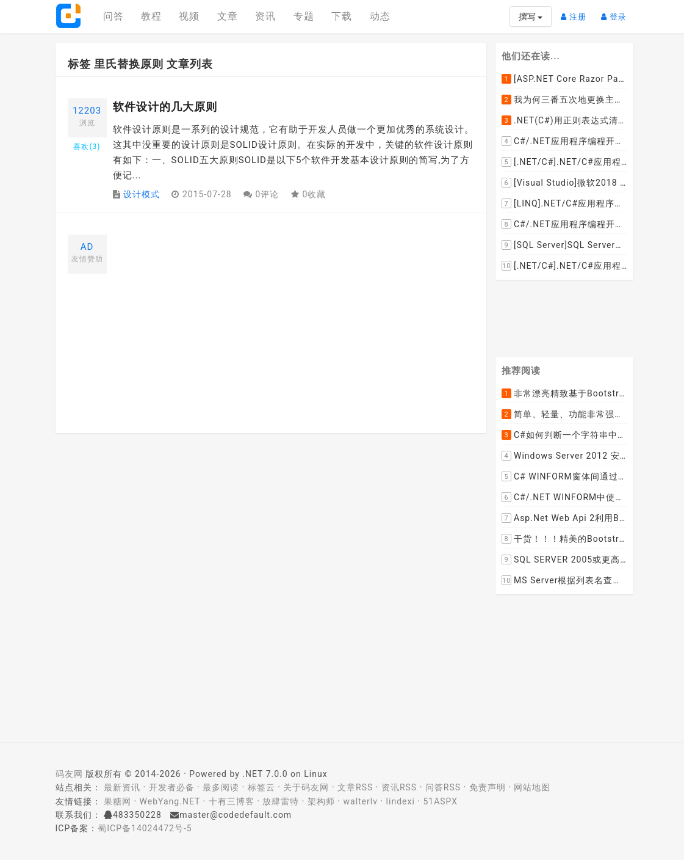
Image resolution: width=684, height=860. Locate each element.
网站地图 (532, 787)
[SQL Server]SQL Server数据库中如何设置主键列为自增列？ (564, 245)
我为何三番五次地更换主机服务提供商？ (564, 99)
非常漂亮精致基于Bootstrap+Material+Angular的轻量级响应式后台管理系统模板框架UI (564, 393)
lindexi (400, 801)
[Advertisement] (294, 320)
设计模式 (141, 194)
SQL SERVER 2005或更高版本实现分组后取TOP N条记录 (564, 560)
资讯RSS (399, 787)
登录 (617, 11)
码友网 (69, 774)
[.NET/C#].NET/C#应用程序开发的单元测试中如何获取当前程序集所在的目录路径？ (564, 162)
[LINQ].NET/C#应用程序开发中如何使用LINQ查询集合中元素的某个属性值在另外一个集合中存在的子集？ (564, 203)
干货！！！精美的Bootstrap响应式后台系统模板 (564, 539)
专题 (303, 16)
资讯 (265, 16)
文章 (227, 16)
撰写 (530, 16)
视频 (189, 16)
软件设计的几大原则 (165, 106)
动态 (380, 16)
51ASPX (440, 801)
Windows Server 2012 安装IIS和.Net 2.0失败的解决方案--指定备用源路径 (564, 456)
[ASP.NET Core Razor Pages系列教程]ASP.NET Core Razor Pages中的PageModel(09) (564, 79)
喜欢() (86, 146)
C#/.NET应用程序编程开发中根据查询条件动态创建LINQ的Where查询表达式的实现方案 (564, 224)
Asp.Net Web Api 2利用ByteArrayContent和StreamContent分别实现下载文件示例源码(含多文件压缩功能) (564, 518)
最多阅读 (221, 787)
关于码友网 (306, 787)
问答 (113, 16)
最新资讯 (122, 787)
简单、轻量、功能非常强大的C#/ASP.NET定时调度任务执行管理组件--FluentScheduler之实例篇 (564, 414)
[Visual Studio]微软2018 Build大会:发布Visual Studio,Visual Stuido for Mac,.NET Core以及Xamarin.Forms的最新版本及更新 (564, 183)
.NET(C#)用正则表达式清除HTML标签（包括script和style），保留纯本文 (564, 120)
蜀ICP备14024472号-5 (145, 828)
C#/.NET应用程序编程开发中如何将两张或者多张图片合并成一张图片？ (564, 141)
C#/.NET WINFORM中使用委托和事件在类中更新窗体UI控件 (564, 497)
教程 (151, 16)
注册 (576, 11)
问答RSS (443, 787)
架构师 (321, 801)
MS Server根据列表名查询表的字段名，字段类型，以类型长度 (564, 580)
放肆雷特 (280, 801)
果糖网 (117, 801)
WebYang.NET (170, 801)
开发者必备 (172, 787)
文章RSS (355, 787)
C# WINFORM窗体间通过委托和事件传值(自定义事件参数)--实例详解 (564, 477)
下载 (341, 16)
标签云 (261, 787)
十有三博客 (231, 801)
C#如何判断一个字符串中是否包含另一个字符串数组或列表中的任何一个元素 (564, 435)
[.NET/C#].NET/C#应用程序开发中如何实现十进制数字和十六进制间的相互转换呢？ (564, 266)
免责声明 (487, 787)
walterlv (361, 801)
